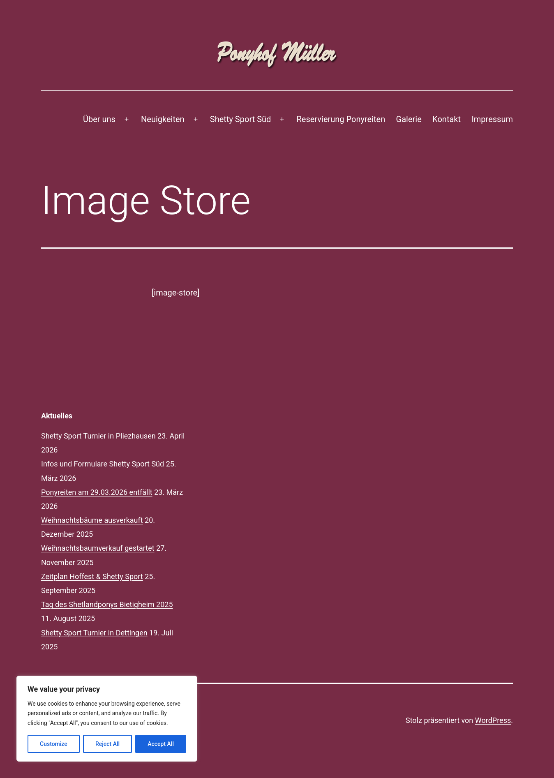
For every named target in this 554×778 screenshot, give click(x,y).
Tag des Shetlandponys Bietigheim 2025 (107, 604)
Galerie (409, 119)
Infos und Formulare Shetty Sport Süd (102, 463)
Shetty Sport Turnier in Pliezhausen (98, 436)
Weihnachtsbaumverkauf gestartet (98, 548)
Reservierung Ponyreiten (341, 119)
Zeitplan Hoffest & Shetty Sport (92, 576)
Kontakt (446, 119)
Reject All (107, 744)
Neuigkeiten (163, 119)
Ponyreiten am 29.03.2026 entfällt (96, 492)
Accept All (161, 744)
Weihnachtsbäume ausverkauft (92, 520)
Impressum (492, 119)
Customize (53, 744)
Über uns (99, 119)
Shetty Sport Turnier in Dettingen (94, 632)
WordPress (493, 720)
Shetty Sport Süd (240, 119)
